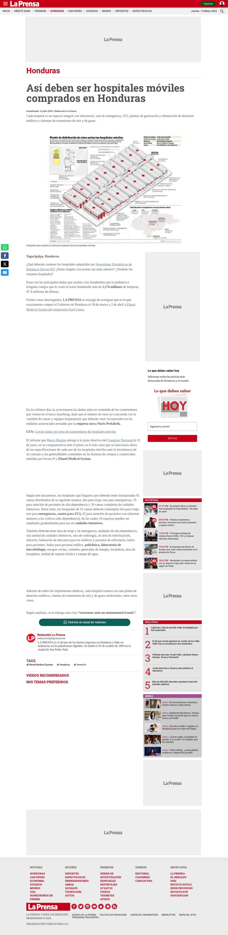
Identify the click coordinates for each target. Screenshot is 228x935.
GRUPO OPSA (178, 867)
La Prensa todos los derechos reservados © (47, 916)
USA (32, 891)
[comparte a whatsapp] (5, 247)
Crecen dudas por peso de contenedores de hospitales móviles (75, 431)
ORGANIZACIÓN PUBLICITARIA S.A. (47, 923)
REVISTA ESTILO (181, 884)
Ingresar (208, 3)
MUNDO (35, 888)
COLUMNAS (142, 877)
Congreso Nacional (121, 440)
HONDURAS (37, 873)
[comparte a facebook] (5, 255)
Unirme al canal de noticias (87, 622)
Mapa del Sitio (187, 915)
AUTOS (69, 895)
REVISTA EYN (179, 891)
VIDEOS (105, 891)
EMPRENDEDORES (77, 881)
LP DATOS (106, 888)
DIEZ (173, 881)
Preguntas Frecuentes (85, 917)
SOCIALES (71, 888)
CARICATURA (143, 881)
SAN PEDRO (37, 877)
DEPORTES (72, 873)
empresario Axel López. (69, 309)
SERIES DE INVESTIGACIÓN (110, 875)
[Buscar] (222, 11)
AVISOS (105, 899)
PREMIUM (106, 867)
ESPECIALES (108, 881)
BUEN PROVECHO (181, 888)
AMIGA (69, 884)
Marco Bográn (56, 440)
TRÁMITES (107, 895)
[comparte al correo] (5, 272)
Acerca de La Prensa (84, 915)
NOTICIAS (36, 867)
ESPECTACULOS (75, 877)
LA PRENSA (177, 873)
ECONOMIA (37, 881)
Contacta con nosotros (144, 915)
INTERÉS (71, 867)
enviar (172, 438)
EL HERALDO (178, 877)
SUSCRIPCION (179, 895)
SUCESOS (36, 884)
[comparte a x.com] (5, 264)
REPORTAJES (108, 884)
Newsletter (169, 915)
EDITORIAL (142, 873)
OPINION (140, 867)
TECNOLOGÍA (73, 891)
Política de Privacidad (113, 915)
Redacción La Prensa (65, 111)
